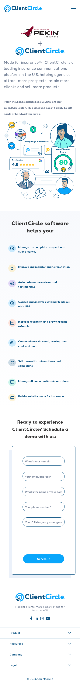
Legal (40, 665)
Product (40, 633)
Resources (40, 643)
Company (40, 654)
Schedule (43, 559)
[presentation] (51, 540)
